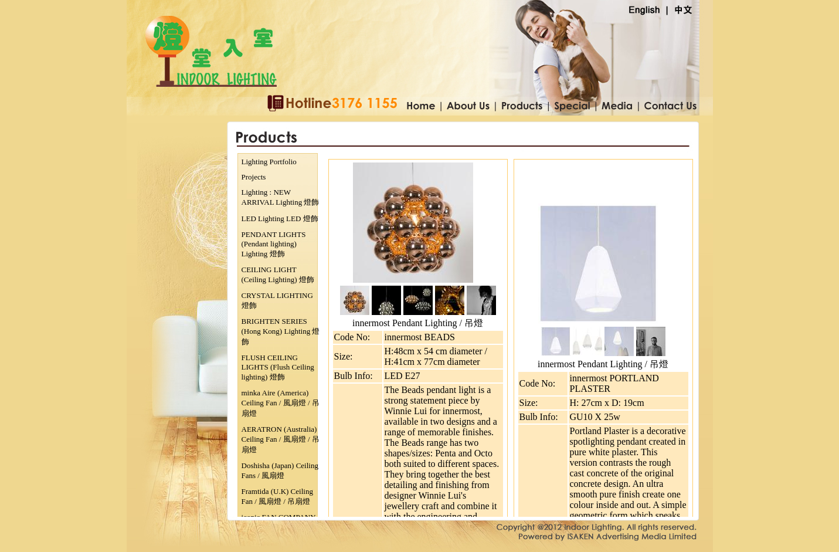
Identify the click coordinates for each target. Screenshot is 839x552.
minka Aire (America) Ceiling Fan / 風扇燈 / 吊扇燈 (281, 403)
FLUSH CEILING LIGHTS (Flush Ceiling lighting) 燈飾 (278, 367)
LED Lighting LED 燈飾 (280, 218)
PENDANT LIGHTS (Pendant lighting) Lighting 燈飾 (274, 244)
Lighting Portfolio (269, 161)
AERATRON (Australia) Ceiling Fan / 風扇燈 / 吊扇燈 (281, 439)
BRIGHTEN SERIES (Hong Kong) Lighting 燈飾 (281, 331)
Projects (254, 176)
